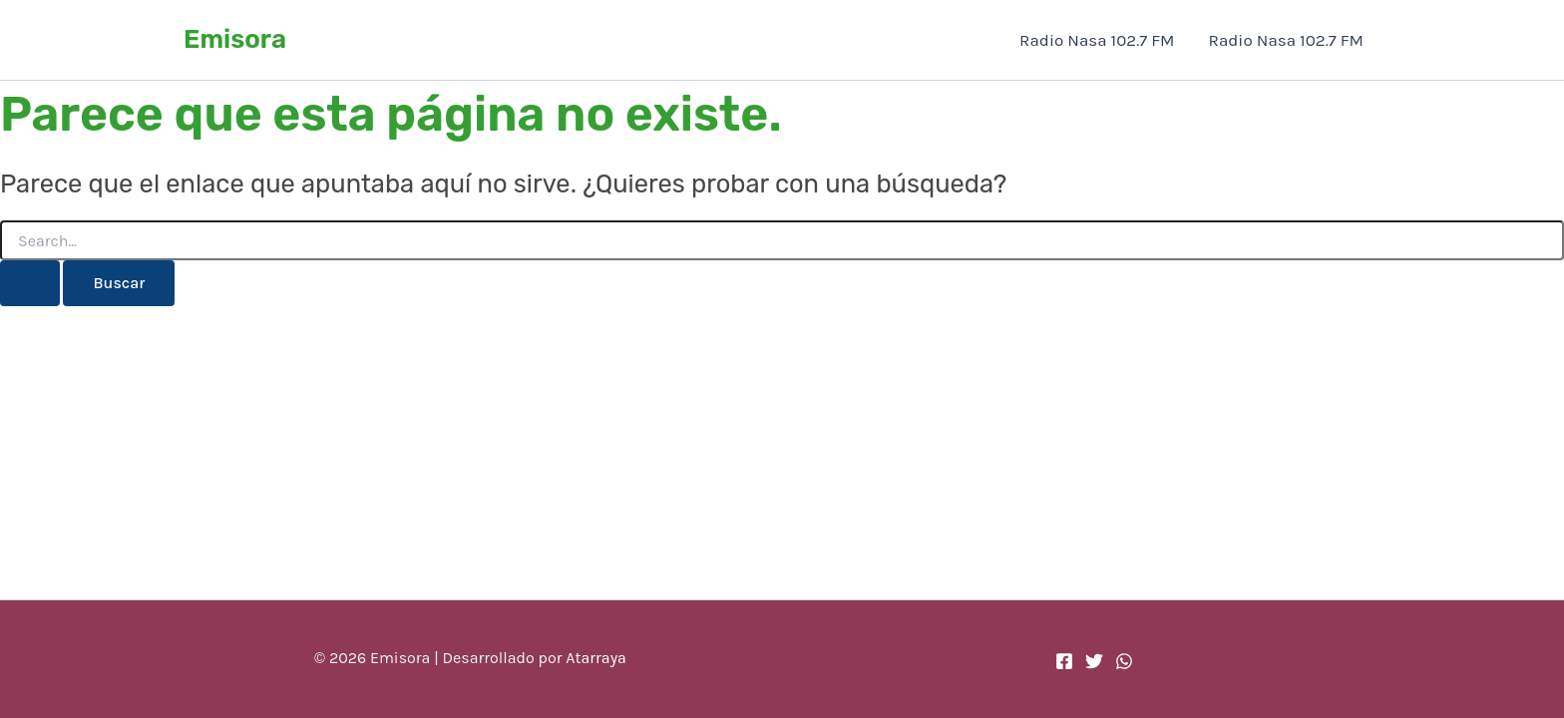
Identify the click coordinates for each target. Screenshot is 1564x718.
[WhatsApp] (1124, 661)
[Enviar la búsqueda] (30, 283)
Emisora (235, 39)
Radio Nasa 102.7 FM (1096, 40)
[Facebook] (1064, 661)
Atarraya (596, 657)
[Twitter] (1094, 661)
